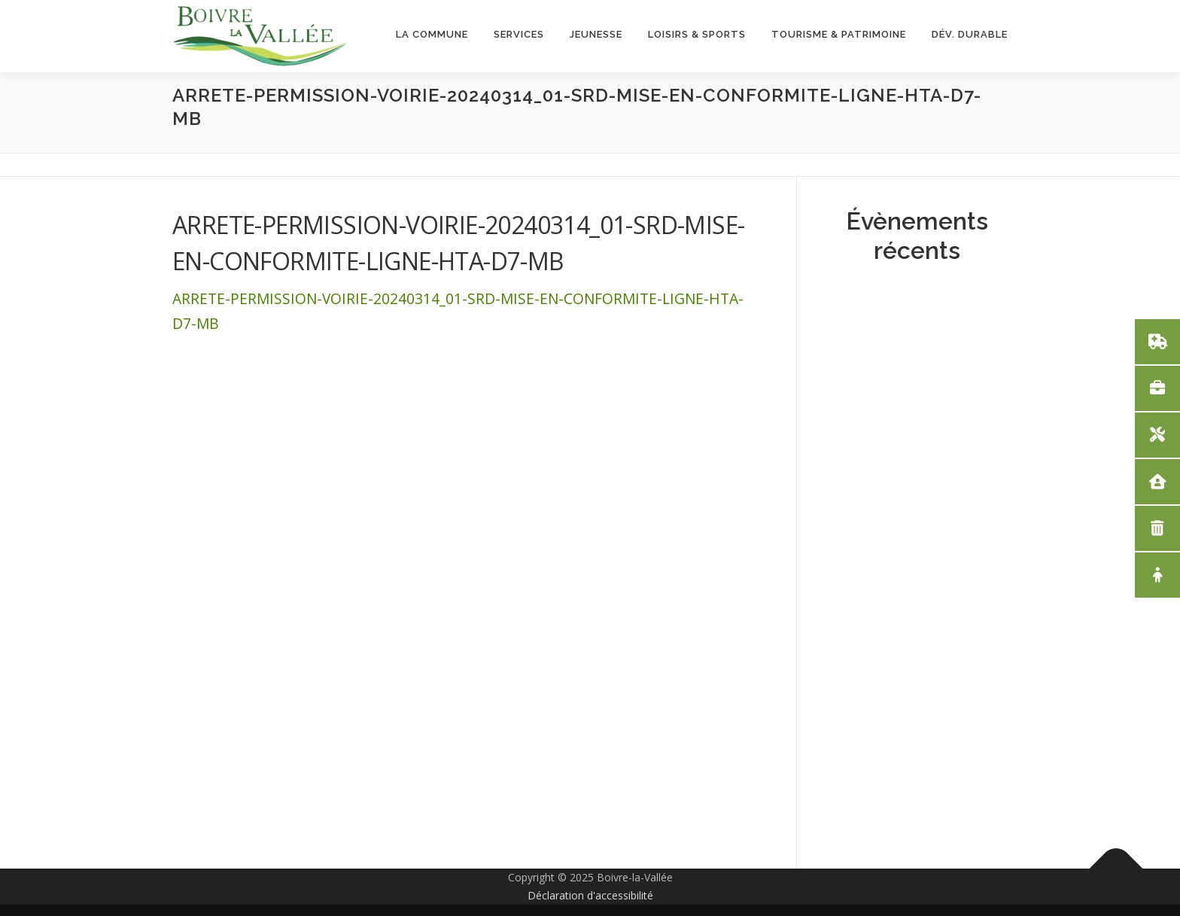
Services (519, 34)
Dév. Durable (970, 34)
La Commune (432, 34)
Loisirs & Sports (697, 34)
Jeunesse (596, 34)
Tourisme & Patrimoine (838, 34)
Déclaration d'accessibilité (590, 895)
